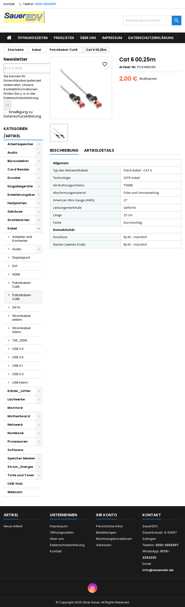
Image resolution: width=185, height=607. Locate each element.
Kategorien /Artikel (15, 132)
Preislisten (64, 37)
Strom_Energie (20, 466)
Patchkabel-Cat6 (22, 297)
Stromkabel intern (21, 330)
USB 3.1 (17, 365)
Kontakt (9, 4)
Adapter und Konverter (22, 239)
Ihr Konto (106, 515)
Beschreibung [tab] (64, 150)
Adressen (103, 545)
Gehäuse (14, 211)
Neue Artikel (13, 526)
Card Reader (18, 169)
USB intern (20, 382)
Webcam (14, 492)
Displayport (21, 257)
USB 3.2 (18, 374)
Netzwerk (15, 424)
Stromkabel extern (21, 317)
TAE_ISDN (19, 340)
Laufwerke (16, 399)
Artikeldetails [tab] (99, 150)
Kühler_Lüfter (19, 391)
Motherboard (18, 416)
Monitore (15, 407)
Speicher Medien (21, 458)
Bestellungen (106, 532)
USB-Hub (14, 483)
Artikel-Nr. (128, 67)
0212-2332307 (45, 4)
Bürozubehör (18, 161)
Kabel (12, 228)
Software (15, 450)
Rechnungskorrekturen (114, 538)
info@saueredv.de (157, 570)
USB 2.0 (18, 348)
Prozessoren (17, 441)
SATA (16, 307)
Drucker (14, 178)
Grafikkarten (18, 220)
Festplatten (17, 203)
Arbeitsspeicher (20, 144)
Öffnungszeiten (33, 37)
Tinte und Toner (20, 475)
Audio (12, 152)
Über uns (88, 37)
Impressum (112, 37)
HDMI (16, 274)
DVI (14, 266)
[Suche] (152, 20)
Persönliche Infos (109, 526)
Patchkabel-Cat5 (22, 285)
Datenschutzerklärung (151, 37)
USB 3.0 (18, 357)
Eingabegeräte (20, 186)
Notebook (15, 433)
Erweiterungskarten (24, 194)
